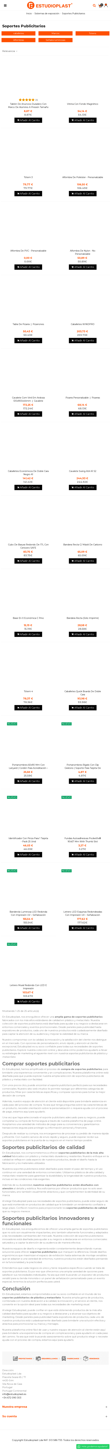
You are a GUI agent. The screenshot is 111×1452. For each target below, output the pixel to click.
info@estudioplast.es (14, 1394)
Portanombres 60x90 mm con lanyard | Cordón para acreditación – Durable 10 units (28, 768)
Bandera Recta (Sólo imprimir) (83, 618)
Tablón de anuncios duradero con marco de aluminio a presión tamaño (28, 106)
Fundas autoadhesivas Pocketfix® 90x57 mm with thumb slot (82, 840)
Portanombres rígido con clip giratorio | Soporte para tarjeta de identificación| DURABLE (83, 768)
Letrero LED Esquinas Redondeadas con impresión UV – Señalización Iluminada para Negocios (82, 915)
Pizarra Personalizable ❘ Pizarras (83, 397)
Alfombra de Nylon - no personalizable (82, 252)
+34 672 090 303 (11, 1397)
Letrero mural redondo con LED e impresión (28, 987)
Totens (92, 33)
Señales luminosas (55, 40)
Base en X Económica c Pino (28, 618)
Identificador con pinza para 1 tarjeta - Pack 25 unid (28, 840)
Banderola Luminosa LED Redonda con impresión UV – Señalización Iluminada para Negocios (28, 915)
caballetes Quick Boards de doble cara (82, 693)
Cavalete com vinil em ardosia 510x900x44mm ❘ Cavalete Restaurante (28, 400)
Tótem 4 (28, 691)
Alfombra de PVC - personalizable (28, 250)
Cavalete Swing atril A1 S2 (82, 471)
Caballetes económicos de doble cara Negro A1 (28, 473)
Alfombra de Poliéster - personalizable (82, 177)
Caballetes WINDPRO (82, 324)
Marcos (55, 33)
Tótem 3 (28, 177)
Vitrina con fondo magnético (82, 104)
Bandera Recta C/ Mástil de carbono (82, 544)
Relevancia (10, 51)
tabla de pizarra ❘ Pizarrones (28, 324)
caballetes (18, 33)
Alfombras (18, 40)
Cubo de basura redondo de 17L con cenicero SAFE (28, 546)
